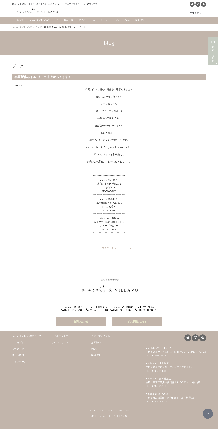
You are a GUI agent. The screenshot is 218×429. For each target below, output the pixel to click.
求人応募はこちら (137, 321)
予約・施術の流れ (100, 336)
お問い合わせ (81, 321)
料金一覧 (68, 20)
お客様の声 (97, 342)
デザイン (83, 20)
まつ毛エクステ (60, 336)
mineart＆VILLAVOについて (43, 20)
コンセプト (18, 20)
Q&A (127, 20)
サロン (115, 20)
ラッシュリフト (60, 342)
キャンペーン (100, 20)
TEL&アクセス (198, 13)
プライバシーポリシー (99, 410)
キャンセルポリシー (119, 410)
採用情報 (139, 20)
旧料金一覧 (18, 349)
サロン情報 (18, 355)
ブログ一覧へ (109, 248)
